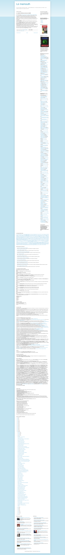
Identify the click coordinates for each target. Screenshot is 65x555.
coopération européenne (34, 240)
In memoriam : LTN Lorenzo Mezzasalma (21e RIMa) (23, 461)
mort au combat (20, 243)
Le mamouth (23, 4)
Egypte (42, 236)
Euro (45, 236)
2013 (17, 428)
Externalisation (22, 237)
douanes (45, 240)
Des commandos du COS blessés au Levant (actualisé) (23, 540)
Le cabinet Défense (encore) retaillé (21, 449)
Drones (28, 236)
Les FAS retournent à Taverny (44, 129)
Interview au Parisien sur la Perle (44, 193)
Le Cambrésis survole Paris (21, 454)
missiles (17, 243)
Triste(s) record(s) (20, 483)
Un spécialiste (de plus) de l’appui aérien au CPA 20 (23, 443)
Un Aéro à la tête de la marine (44, 164)
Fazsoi (26, 237)
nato (27, 243)
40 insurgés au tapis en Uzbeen (21, 448)
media (45, 242)
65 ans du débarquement (34, 234)
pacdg (34, 243)
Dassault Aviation (22, 236)
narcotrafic (25, 243)
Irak (45, 237)
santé (25, 244)
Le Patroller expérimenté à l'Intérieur (22, 486)
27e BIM (28, 234)
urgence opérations (35, 244)
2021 (17, 420)
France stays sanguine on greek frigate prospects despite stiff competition (44, 66)
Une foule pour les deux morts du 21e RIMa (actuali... (23, 447)
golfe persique (40, 241)
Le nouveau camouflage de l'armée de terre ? (25, 543)
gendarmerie (35, 241)
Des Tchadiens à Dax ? (20, 478)
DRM (19, 236)
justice (21, 242)
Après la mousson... (20, 481)
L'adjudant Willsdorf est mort (21, 493)
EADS (36, 236)
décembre (19, 432)
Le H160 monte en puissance (44, 99)
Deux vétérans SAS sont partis (21, 489)
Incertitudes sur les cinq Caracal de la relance (23, 485)
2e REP (30, 234)
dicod (41, 240)
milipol (46, 242)
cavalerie (17, 240)
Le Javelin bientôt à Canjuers (21, 453)
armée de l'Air (18, 239)
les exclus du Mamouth (24, 242)
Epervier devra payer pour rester (21, 487)
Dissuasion (26, 236)
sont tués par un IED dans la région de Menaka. (40, 348)
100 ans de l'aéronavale (19, 234)
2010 (17, 431)
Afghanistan (27, 235)
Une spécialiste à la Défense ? (21, 480)
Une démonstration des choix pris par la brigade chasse (40, 522)
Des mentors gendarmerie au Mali (44, 188)
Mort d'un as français (20, 457)
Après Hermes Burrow (20, 455)
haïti (44, 241)
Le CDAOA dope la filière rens (44, 172)
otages (33, 243)
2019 (17, 422)
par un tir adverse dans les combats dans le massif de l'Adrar (37, 319)
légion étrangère (39, 242)
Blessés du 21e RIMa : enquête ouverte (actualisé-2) (23, 456)
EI (38, 236)
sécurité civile (29, 244)
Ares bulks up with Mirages (44, 77)
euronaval (19, 241)
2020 (17, 421)
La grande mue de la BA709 (44, 98)
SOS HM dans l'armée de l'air (44, 190)
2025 (17, 418)
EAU (37, 236)
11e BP (22, 234)
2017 (17, 424)
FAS (24, 237)
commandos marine (25, 240)
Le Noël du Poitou (43, 135)
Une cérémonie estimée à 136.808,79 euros (22, 496)
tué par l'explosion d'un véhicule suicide (35, 344)
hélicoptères (46, 241)
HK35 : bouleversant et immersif (37, 534)
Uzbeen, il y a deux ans (20, 476)
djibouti (43, 240)
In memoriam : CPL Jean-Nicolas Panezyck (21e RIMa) (24, 460)
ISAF (38, 237)
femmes (22, 241)
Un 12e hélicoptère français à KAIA (21, 492)
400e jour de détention (20, 477)
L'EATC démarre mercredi (20, 445)
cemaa (19, 240)
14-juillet (26, 234)
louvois (29, 242)
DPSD (18, 236)
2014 (17, 427)
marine (42, 242)
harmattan (42, 241)
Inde (39, 237)
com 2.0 (22, 240)
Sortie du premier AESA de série (21, 488)
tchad (31, 244)
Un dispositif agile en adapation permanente (38, 525)
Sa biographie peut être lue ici (43, 323)
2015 (17, 426)
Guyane (34, 237)
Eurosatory (17, 237)
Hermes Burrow (19, 462)
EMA (39, 236)
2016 (17, 425)
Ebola (40, 236)
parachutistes (37, 243)
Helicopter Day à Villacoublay (21, 451)
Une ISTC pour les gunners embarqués (22, 490)
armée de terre (24, 239)
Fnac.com (42, 22)
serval (27, 244)
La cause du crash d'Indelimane (44, 143)
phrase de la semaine (44, 243)
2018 (17, 423)
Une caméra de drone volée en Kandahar (22, 452)
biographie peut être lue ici (42, 325)
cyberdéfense (39, 240)
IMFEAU (36, 237)
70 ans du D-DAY (39, 234)
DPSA (17, 236)
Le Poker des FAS (43, 162)
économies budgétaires (39, 244)
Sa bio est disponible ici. (37, 329)
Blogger (39, 551)
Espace (44, 236)
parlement (40, 243)
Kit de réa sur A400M (43, 209)
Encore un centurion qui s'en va (20, 521)
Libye (48, 237)
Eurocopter (47, 236)
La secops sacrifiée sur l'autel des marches (38, 517)
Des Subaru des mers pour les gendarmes (22, 446)
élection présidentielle (44, 244)
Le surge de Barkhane (43, 222)
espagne (17, 241)
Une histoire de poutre (20, 479)
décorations (47, 240)
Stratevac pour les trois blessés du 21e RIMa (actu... (23, 459)
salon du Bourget (23, 244)
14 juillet (24, 234)
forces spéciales (31, 241)
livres (27, 242)
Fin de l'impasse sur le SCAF (44, 105)
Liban (46, 237)
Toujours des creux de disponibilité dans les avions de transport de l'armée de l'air (44, 160)
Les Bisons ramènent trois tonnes (21, 495)
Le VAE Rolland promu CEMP (44, 185)
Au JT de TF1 (42, 194)
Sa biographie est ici (35, 318)
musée (23, 243)
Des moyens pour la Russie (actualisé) (22, 494)
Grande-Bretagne (31, 237)
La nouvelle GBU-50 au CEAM (44, 163)
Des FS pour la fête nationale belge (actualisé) (23, 497)
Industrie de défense (42, 237)
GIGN (27, 237)
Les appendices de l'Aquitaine (21, 450)
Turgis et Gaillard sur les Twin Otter (44, 151)
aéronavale (34, 239)
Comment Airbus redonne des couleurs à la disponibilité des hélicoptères (43, 97)
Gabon (29, 237)
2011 (17, 430)
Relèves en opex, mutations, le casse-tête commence (43, 204)
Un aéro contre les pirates (20, 484)
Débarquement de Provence (32, 236)
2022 (17, 419)
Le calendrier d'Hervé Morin (21, 444)
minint (48, 242)
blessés (48, 239)
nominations (30, 243)
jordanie (19, 242)
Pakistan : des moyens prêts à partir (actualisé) (23, 482)
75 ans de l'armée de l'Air (44, 234)
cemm (20, 240)
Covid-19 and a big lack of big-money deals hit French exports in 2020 (44, 68)
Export (19, 237)
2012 (17, 429)
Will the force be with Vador (44, 63)
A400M (48, 234)
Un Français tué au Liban (20, 458)
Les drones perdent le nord (21, 491)
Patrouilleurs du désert (43, 139)
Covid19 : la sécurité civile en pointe (45, 213)
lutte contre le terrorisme (33, 242)
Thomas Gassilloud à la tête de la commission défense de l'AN (24, 547)
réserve (20, 244)
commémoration (29, 240)
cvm (37, 240)
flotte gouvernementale (25, 241)
